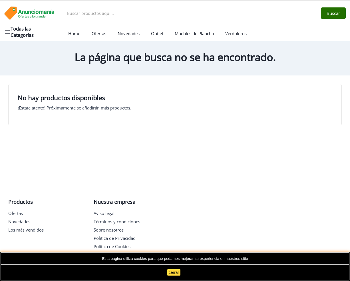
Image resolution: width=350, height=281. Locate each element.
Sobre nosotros (109, 230)
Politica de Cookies (112, 246)
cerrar (174, 272)
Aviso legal (104, 213)
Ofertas (15, 213)
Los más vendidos (26, 230)
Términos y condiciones (117, 221)
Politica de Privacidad (115, 238)
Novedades (19, 221)
